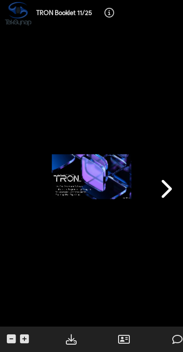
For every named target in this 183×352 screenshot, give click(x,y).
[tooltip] (109, 13)
